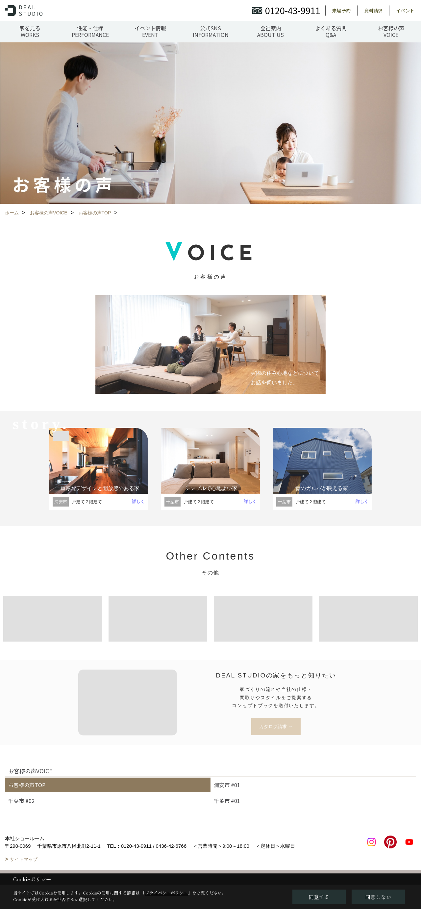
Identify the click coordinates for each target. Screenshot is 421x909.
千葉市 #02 (21, 801)
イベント (405, 10)
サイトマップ (23, 859)
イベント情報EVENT (150, 31)
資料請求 (373, 10)
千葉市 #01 (227, 801)
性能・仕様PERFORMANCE (90, 31)
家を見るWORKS (29, 31)
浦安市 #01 (227, 785)
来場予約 (341, 10)
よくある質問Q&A (331, 31)
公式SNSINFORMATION (211, 31)
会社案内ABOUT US (270, 31)
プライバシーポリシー (166, 893)
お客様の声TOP (26, 785)
